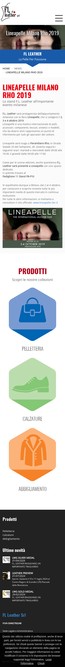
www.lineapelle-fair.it (45, 202)
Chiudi (41, 663)
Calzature (8, 535)
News (18, 68)
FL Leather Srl (14, 615)
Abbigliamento (11, 538)
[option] (32, 37)
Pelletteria (8, 531)
